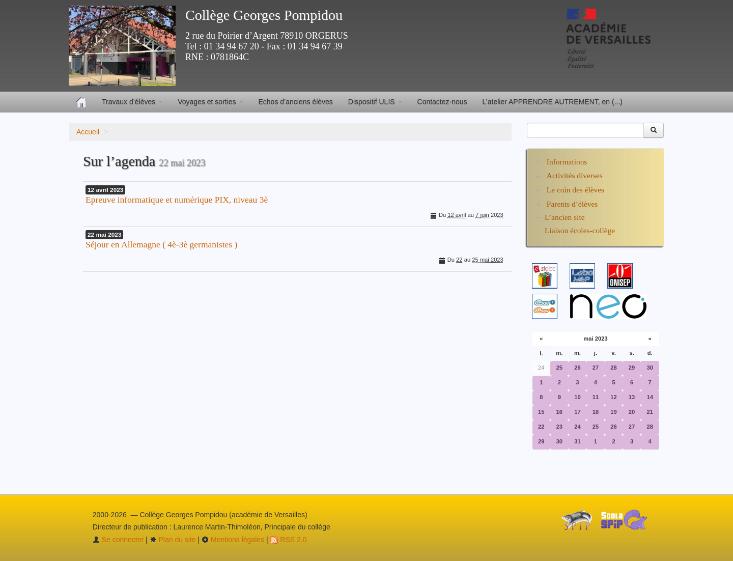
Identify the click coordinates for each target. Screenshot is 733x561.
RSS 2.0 (288, 540)
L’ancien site (565, 217)
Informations (567, 161)
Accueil (87, 132)
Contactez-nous (442, 102)
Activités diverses (575, 175)
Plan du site (173, 540)
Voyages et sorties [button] (210, 102)
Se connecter (118, 540)
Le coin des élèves (575, 189)
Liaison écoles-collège (580, 230)
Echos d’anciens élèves (296, 102)
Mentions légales (233, 540)
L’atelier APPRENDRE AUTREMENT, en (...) (553, 102)
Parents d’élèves (572, 204)
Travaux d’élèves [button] (132, 102)
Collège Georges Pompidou (264, 15)
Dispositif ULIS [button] (375, 102)
